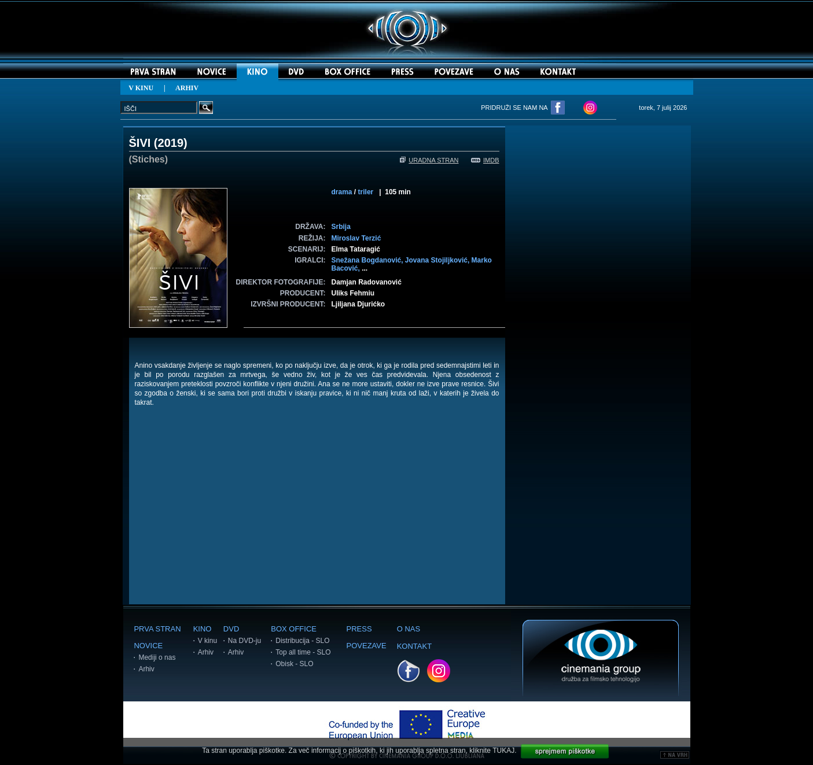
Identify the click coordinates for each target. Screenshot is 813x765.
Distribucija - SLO (302, 641)
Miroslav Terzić (356, 238)
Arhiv (146, 669)
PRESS (359, 628)
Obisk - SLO (294, 664)
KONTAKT (414, 646)
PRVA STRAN (157, 628)
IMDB (485, 160)
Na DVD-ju (244, 641)
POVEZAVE (367, 645)
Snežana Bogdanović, (368, 260)
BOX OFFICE (294, 628)
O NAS (408, 628)
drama (342, 192)
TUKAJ (503, 750)
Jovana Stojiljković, (438, 260)
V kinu (207, 641)
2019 (171, 142)
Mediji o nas (156, 657)
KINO (202, 628)
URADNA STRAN (429, 160)
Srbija (341, 227)
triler (366, 192)
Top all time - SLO (302, 652)
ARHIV (186, 88)
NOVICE (148, 645)
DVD (231, 628)
